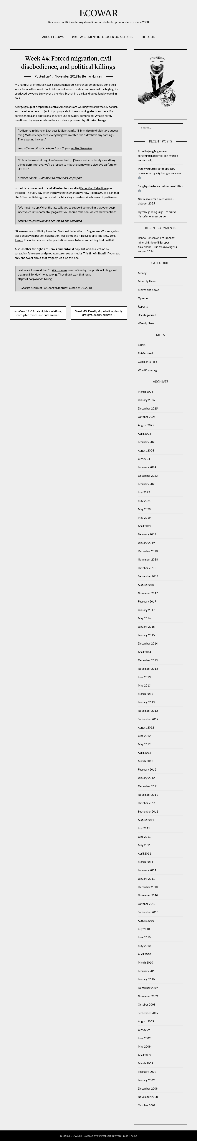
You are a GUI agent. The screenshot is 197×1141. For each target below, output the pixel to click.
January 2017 (146, 610)
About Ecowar (54, 36)
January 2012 (146, 777)
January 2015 (146, 635)
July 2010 (144, 929)
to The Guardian (81, 148)
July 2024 (144, 458)
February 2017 (147, 601)
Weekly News (146, 323)
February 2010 (147, 971)
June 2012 (144, 735)
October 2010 (146, 903)
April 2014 (144, 652)
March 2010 (145, 962)
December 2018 (148, 551)
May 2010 (144, 945)
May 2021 (144, 500)
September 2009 (148, 1013)
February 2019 (147, 534)
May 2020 (144, 509)
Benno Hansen (92, 76)
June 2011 (144, 836)
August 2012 (146, 727)
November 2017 (148, 593)
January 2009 (146, 1080)
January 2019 (146, 542)
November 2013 (148, 668)
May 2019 (144, 517)
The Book (147, 36)
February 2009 (147, 1071)
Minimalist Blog (106, 1135)
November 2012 (148, 710)
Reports (143, 306)
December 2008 (148, 1088)
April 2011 (144, 853)
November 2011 (148, 794)
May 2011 (144, 845)
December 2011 (148, 786)
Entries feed (145, 353)
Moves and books (148, 289)
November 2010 (148, 895)
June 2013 (144, 677)
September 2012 (148, 719)
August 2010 (146, 920)
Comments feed (147, 361)
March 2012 (145, 761)
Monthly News (147, 281)
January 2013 (146, 702)
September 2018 (148, 576)
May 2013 (144, 685)
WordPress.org (147, 370)
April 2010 (144, 954)
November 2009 (148, 996)
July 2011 (144, 828)
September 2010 (148, 912)
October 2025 (146, 416)
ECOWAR (98, 13)
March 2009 (145, 1063)
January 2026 (146, 400)
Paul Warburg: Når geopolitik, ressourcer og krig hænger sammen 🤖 (159, 173)
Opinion (143, 298)
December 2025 (148, 408)
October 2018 (146, 568)
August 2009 (146, 1021)
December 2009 (148, 987)
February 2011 (147, 870)
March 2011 (145, 861)
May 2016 (144, 618)
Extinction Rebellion (93, 188)
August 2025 (146, 425)
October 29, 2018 (80, 287)
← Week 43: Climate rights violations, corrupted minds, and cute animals (38, 313)
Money (142, 273)
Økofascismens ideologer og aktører (102, 36)
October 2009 (146, 1004)
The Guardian (73, 220)
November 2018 (148, 559)
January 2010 (146, 979)
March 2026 (145, 391)
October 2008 (146, 1105)
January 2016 (146, 626)
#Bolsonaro (59, 270)
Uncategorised (147, 315)
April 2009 (144, 1055)
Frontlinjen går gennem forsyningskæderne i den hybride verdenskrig (158, 156)
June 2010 (144, 937)
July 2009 (144, 1029)
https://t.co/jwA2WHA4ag (35, 279)
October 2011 (146, 803)
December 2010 (148, 887)
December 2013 (148, 660)
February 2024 (147, 467)
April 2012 (144, 752)
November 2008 (148, 1096)
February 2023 (147, 484)
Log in (141, 344)
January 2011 (146, 878)
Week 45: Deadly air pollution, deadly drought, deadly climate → (98, 312)
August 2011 (146, 819)
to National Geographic (67, 177)
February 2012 (147, 769)
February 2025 (147, 442)
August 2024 (146, 450)
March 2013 (145, 693)
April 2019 (144, 526)
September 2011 (148, 811)
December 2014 (148, 643)
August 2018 (146, 584)
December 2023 (148, 475)
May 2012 (144, 744)
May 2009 (144, 1046)
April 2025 (144, 433)
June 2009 (144, 1038)
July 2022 (144, 492)
